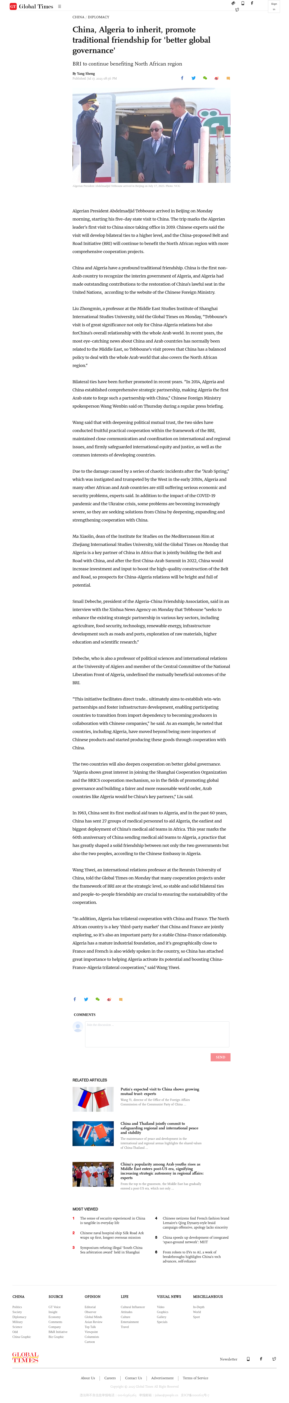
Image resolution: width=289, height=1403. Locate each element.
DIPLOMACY (98, 17)
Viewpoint (91, 1332)
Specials (162, 1322)
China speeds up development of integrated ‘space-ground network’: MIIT (196, 1239)
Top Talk (90, 1327)
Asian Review (94, 1322)
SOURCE (56, 1297)
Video (160, 1307)
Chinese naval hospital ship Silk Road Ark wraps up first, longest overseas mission (112, 1235)
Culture (125, 1317)
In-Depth (199, 1307)
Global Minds (93, 1317)
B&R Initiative (58, 1332)
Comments (55, 1322)
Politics (17, 1307)
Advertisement (162, 1378)
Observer (90, 1312)
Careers (110, 1378)
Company (55, 1327)
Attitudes (126, 1312)
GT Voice (55, 1307)
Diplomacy (19, 1317)
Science (17, 1327)
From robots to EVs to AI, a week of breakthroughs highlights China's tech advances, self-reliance (192, 1256)
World (197, 1312)
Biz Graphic (56, 1337)
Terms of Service (195, 1378)
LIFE (124, 1297)
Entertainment (130, 1322)
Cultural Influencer (133, 1307)
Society (17, 1312)
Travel (125, 1327)
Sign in (274, 6)
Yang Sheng (86, 73)
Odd (15, 1332)
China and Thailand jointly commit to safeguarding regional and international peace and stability (159, 1128)
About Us (88, 1378)
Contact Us (133, 1378)
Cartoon (90, 1342)
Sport (196, 1317)
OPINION (92, 1297)
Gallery (161, 1317)
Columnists (92, 1337)
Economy (55, 1317)
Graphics (162, 1312)
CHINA (78, 17)
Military (17, 1322)
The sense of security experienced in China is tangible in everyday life (112, 1220)
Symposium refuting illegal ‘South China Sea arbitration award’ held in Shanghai (111, 1250)
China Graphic (21, 1337)
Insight (53, 1312)
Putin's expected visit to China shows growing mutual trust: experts (160, 1091)
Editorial (90, 1307)
